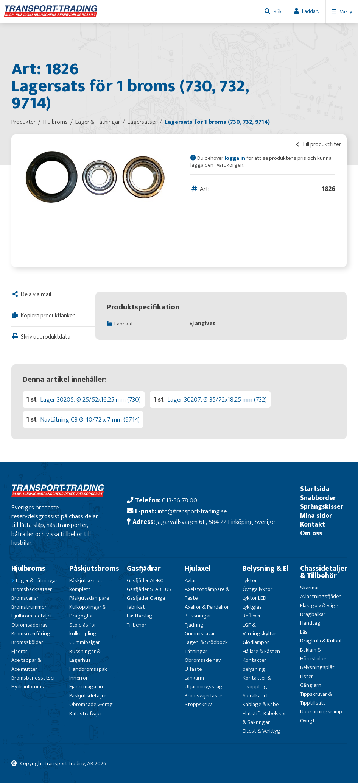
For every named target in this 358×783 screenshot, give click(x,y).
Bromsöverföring (30, 633)
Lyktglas (252, 607)
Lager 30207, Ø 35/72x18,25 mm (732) (217, 399)
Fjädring (194, 625)
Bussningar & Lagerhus (85, 656)
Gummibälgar (84, 642)
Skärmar (309, 587)
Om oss (311, 533)
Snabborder (318, 497)
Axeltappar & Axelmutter (26, 664)
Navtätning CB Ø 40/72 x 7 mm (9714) (90, 419)
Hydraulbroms (27, 686)
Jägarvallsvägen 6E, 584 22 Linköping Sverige (215, 521)
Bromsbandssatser (33, 678)
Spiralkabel (255, 695)
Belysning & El (266, 569)
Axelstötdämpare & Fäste (207, 594)
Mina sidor (316, 515)
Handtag (310, 623)
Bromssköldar (27, 642)
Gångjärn (310, 685)
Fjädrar (19, 651)
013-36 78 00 (179, 500)
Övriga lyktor (257, 589)
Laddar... (310, 11)
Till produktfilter (318, 144)
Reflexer (252, 615)
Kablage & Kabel (261, 704)
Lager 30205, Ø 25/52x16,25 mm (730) (90, 399)
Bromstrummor (29, 607)
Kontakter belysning (254, 664)
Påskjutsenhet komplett (86, 585)
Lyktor (250, 580)
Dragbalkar (312, 614)
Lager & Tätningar (37, 580)
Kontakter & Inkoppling (257, 682)
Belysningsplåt (317, 667)
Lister (306, 676)
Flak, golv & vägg (319, 605)
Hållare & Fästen (261, 651)
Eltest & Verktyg (261, 731)
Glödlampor (256, 642)
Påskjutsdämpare (89, 598)
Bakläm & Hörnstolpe (313, 654)
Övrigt (307, 720)
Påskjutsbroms (94, 569)
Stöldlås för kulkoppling (83, 629)
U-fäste (193, 669)
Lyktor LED (254, 598)
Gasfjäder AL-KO (145, 580)
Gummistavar (200, 633)
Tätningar (196, 651)
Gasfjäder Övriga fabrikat (146, 602)
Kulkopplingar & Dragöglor (87, 611)
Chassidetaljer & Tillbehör (323, 572)
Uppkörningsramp (321, 711)
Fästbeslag (140, 615)
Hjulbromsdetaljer (31, 615)
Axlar (190, 580)
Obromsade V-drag (91, 704)
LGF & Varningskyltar (259, 629)
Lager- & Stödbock (206, 642)
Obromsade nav (29, 625)
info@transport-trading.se (192, 511)
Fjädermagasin (86, 686)
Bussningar (198, 615)
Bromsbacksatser (31, 589)
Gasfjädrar (144, 569)
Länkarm (194, 678)
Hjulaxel (198, 569)
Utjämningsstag (204, 686)
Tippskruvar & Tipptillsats (316, 698)
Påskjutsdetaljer (87, 695)
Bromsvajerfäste (203, 695)
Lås (304, 632)
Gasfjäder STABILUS (149, 589)
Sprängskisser (321, 506)
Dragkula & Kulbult (322, 640)
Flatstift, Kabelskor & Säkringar (264, 718)
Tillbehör (136, 625)
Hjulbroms (28, 569)
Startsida (315, 488)
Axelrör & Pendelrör (207, 607)
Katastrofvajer (85, 713)
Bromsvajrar (25, 598)
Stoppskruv (198, 704)
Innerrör (78, 678)
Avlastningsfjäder (320, 596)
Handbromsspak (88, 669)
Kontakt (312, 524)
